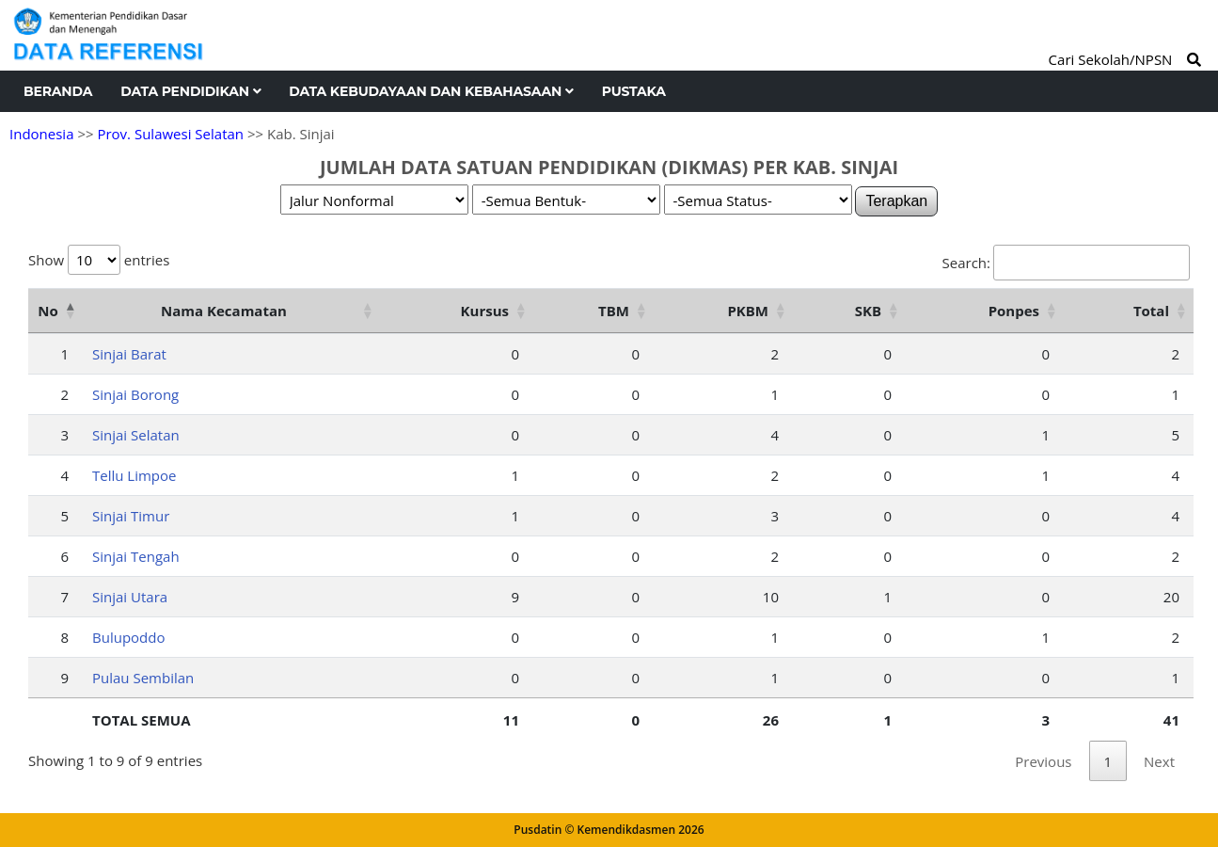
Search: (1066, 262)
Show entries (98, 260)
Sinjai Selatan (136, 434)
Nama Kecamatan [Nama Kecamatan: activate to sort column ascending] (224, 310)
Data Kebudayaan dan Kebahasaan (431, 91)
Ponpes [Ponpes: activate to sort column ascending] (1014, 310)
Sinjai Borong (135, 394)
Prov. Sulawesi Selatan (170, 133)
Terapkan (896, 201)
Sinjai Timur (130, 515)
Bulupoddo (128, 637)
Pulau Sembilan (143, 677)
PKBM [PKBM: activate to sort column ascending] (747, 310)
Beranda (58, 91)
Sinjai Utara (129, 596)
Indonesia (41, 133)
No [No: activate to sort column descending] (47, 310)
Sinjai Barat (129, 353)
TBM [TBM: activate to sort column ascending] (613, 310)
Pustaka (634, 91)
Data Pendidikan (190, 91)
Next (1159, 761)
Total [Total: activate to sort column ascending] (1151, 310)
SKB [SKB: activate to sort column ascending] (868, 310)
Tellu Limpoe (134, 475)
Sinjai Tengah (136, 556)
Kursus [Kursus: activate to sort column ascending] (485, 310)
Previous (1043, 761)
